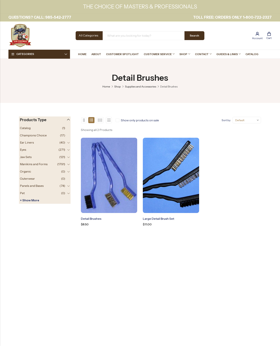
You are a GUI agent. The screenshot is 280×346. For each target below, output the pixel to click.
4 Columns (99, 120)
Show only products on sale (140, 120)
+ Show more (29, 200)
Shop (117, 86)
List (109, 120)
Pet (22, 193)
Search (194, 35)
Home (106, 86)
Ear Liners (27, 142)
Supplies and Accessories (140, 86)
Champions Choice (33, 135)
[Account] (257, 35)
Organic (25, 171)
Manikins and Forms (34, 164)
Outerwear (27, 178)
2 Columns (84, 120)
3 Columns (91, 120)
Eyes (23, 149)
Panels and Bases (32, 186)
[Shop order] (246, 120)
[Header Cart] (269, 35)
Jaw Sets (26, 157)
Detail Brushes (91, 219)
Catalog (25, 128)
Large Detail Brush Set (158, 219)
